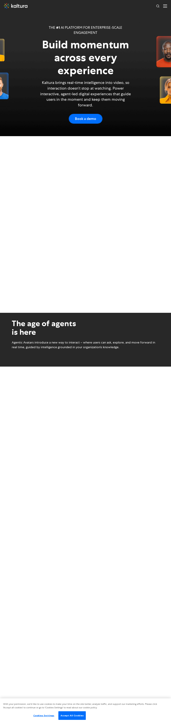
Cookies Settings (43, 715)
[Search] (157, 6)
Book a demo (85, 119)
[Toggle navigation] (165, 5)
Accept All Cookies (72, 715)
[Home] (15, 6)
